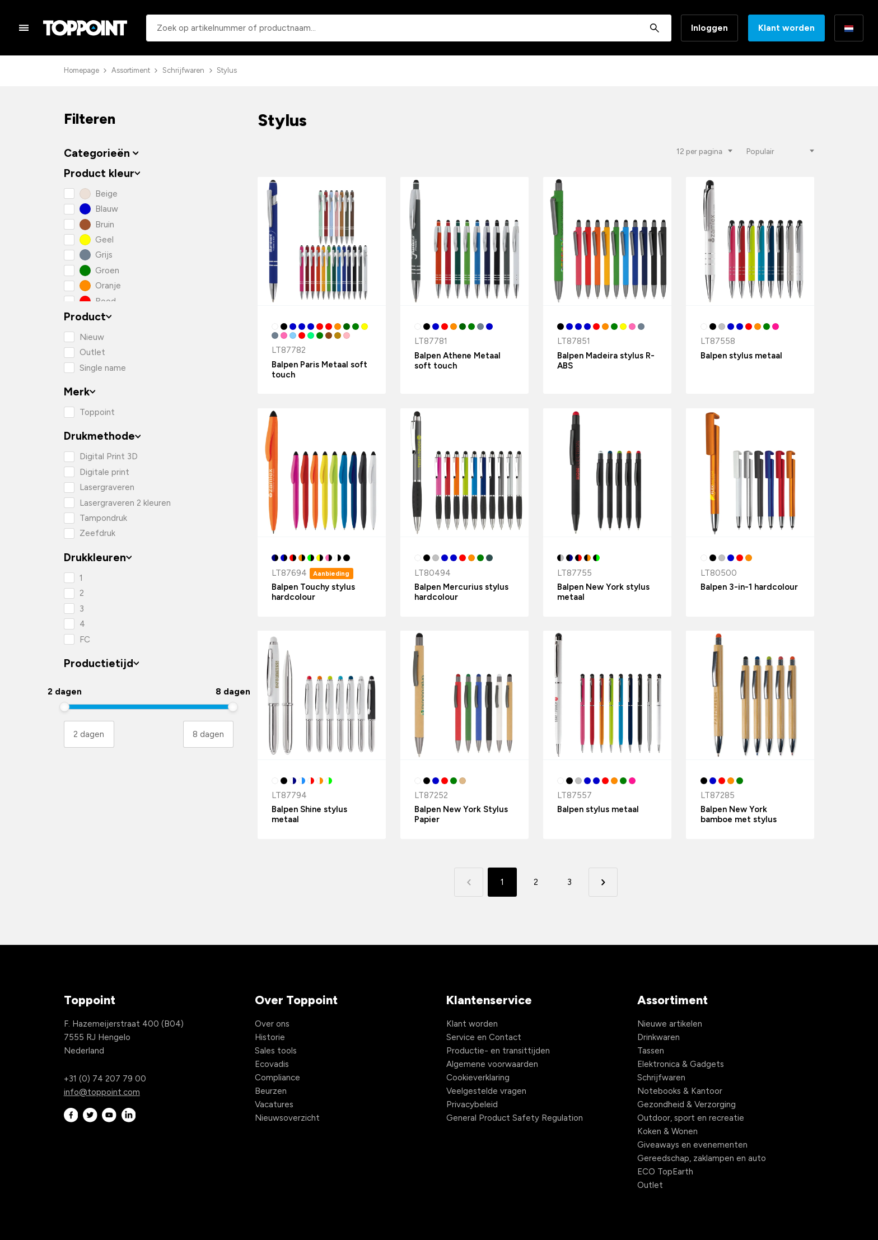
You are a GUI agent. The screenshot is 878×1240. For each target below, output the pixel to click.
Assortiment (130, 70)
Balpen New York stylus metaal (603, 592)
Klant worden (786, 28)
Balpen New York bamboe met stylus (738, 814)
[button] (603, 882)
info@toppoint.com (102, 1092)
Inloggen (709, 28)
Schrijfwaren (183, 70)
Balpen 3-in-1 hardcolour (749, 587)
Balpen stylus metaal (741, 356)
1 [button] (502, 882)
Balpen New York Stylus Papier (461, 814)
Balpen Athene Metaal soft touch (457, 361)
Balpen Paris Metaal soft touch (319, 370)
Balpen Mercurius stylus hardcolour (461, 592)
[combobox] (408, 28)
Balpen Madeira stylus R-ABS (606, 361)
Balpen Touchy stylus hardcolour (313, 592)
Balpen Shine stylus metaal (309, 814)
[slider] (64, 707)
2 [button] (536, 882)
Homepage (81, 70)
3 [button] (569, 882)
